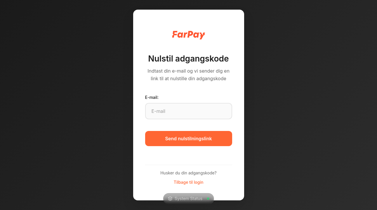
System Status (188, 198)
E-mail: (152, 97)
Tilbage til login (189, 182)
